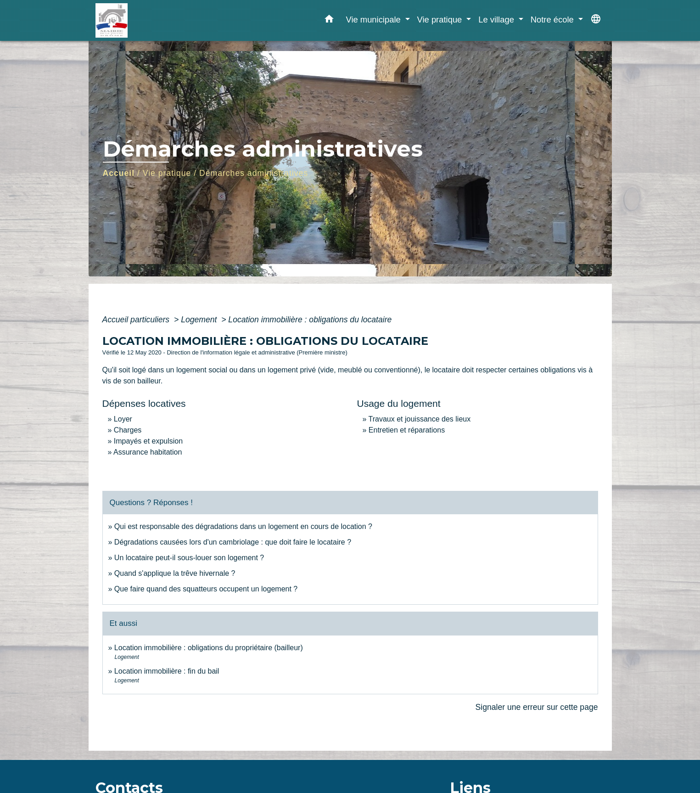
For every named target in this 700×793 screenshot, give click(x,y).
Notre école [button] (553, 19)
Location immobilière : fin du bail (166, 671)
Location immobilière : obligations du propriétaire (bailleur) (208, 648)
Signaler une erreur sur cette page (537, 707)
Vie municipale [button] (374, 19)
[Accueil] (152, 20)
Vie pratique (167, 173)
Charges (127, 430)
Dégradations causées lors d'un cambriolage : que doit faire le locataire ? (232, 542)
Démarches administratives (253, 173)
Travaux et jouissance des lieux (420, 419)
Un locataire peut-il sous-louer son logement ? (189, 558)
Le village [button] (497, 19)
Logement (200, 319)
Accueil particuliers (137, 319)
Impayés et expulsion (148, 441)
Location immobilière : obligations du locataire (310, 319)
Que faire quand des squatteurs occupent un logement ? (205, 589)
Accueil (119, 173)
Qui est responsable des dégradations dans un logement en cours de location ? (243, 526)
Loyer (123, 419)
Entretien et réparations (407, 430)
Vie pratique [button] (441, 19)
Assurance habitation (147, 452)
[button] (329, 21)
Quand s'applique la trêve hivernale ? (174, 573)
